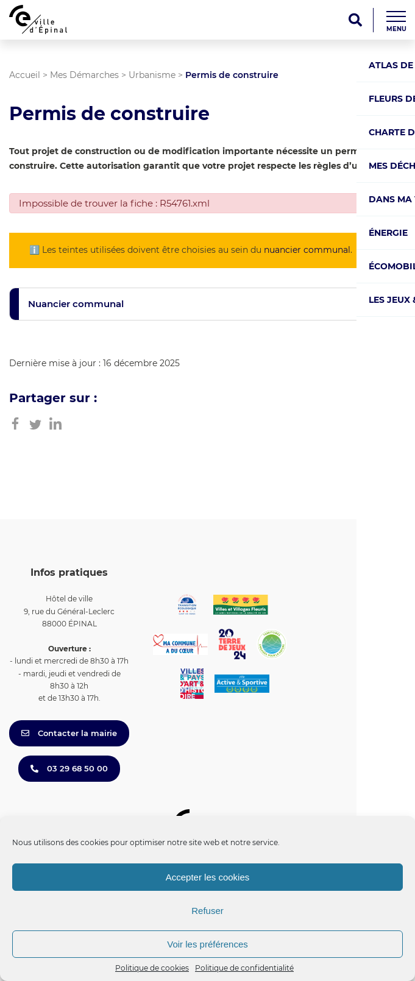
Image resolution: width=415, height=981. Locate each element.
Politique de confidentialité (244, 967)
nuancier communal (307, 249)
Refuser (207, 910)
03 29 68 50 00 (69, 768)
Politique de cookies (152, 967)
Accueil (24, 74)
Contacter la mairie (69, 733)
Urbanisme (152, 74)
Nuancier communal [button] (76, 304)
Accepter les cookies (208, 877)
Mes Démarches (84, 74)
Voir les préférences (207, 944)
